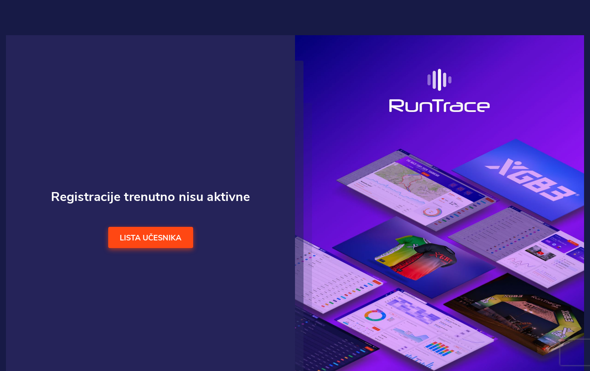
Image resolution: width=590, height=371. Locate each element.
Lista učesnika (150, 238)
